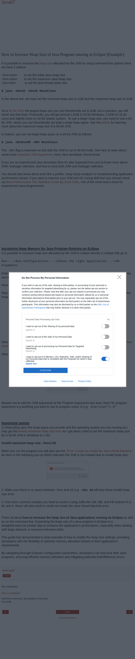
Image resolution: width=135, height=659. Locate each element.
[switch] (105, 326)
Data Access (67, 381)
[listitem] (67, 319)
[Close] (120, 278)
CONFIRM (45, 370)
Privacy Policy (84, 381)
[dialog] (67, 329)
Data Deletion (50, 381)
